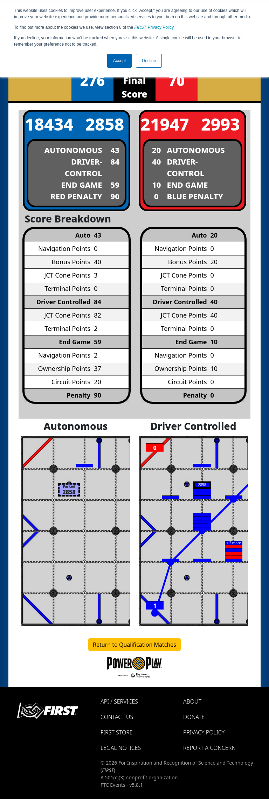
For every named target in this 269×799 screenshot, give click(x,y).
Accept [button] (119, 60)
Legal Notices (121, 748)
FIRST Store (117, 732)
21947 (164, 124)
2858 (104, 124)
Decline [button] (149, 60)
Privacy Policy (154, 27)
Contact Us (117, 717)
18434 (48, 124)
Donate (194, 717)
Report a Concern (209, 748)
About (192, 701)
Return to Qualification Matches (134, 644)
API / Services (119, 701)
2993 (220, 124)
